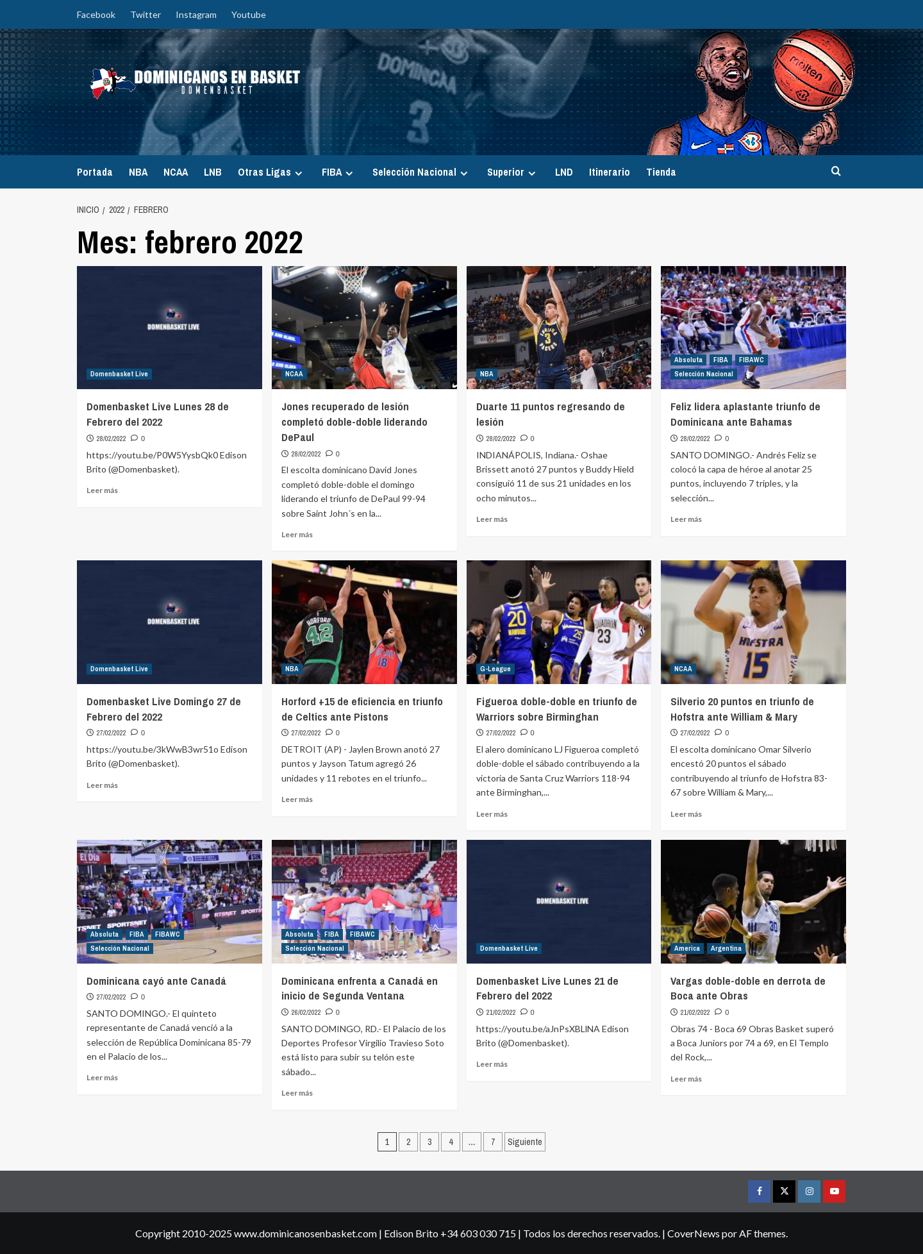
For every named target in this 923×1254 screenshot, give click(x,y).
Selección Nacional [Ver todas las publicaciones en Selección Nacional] (703, 373)
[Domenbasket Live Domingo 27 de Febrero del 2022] (169, 622)
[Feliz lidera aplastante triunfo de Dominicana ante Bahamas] (753, 328)
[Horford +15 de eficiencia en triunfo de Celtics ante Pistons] (364, 622)
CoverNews (693, 1233)
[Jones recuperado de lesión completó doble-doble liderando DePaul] (364, 328)
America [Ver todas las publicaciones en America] (687, 948)
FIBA (339, 172)
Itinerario (609, 172)
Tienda (661, 172)
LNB (213, 172)
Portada (95, 172)
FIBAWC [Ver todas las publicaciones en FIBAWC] (751, 359)
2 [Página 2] (408, 1142)
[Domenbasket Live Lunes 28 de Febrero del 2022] (169, 328)
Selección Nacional (421, 172)
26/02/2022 (306, 1012)
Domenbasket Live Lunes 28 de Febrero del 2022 (158, 414)
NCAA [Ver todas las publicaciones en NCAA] (294, 373)
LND (564, 172)
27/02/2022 (111, 732)
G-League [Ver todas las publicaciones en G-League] (495, 668)
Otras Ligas (272, 172)
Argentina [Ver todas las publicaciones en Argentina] (726, 948)
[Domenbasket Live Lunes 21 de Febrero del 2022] (559, 902)
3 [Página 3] (429, 1142)
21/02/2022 (501, 1012)
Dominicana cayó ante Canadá (156, 980)
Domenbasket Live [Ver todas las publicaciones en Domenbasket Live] (119, 373)
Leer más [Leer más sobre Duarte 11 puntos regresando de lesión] (492, 519)
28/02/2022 (111, 438)
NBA (138, 172)
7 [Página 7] (493, 1142)
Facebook (96, 14)
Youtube (248, 14)
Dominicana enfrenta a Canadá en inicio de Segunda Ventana (359, 988)
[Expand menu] (298, 173)
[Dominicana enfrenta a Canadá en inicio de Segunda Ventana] (364, 902)
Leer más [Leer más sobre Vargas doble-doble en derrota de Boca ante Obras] (686, 1078)
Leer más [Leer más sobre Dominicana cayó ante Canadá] (102, 1077)
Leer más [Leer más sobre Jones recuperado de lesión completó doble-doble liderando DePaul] (297, 534)
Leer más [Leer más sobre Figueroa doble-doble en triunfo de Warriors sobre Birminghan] (492, 814)
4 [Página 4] (451, 1142)
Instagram (196, 14)
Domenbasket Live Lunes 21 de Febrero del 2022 (547, 988)
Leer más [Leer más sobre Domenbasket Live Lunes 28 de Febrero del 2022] (102, 490)
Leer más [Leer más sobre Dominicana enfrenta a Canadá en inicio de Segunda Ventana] (297, 1093)
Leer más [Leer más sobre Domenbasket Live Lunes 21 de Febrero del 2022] (492, 1064)
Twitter (145, 14)
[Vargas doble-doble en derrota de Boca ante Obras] (753, 902)
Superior (513, 172)
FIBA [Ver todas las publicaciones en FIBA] (720, 359)
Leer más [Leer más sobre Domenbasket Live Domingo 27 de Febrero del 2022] (102, 785)
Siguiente (525, 1142)
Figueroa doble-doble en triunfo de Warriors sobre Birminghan (556, 709)
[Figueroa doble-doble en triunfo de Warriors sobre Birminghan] (559, 622)
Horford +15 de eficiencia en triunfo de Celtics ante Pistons (362, 709)
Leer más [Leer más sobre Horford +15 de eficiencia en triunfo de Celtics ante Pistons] (297, 799)
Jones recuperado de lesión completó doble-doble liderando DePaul (354, 421)
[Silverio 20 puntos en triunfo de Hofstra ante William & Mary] (753, 622)
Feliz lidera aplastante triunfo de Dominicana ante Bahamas (745, 414)
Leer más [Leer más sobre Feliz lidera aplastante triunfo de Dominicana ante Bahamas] (686, 519)
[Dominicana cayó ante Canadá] (169, 902)
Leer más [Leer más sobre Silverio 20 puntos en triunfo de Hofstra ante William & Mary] (686, 814)
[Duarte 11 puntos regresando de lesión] (559, 328)
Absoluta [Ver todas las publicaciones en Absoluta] (688, 359)
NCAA (175, 172)
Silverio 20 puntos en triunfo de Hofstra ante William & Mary (742, 709)
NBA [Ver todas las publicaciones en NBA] (487, 373)
